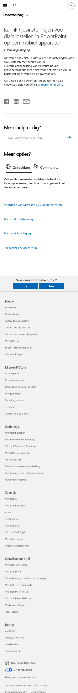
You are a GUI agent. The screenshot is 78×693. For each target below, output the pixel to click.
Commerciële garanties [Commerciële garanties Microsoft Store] (16, 413)
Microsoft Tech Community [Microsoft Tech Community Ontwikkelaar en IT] (18, 584)
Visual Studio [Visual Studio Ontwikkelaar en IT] (11, 611)
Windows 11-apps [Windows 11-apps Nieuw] (14, 354)
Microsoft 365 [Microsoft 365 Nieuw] (12, 340)
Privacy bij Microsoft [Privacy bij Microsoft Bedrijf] (15, 637)
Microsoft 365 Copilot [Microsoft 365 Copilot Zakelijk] (16, 532)
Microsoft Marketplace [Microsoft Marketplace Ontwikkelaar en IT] (16, 591)
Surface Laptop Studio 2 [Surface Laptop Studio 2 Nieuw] (17, 320)
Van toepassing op (18, 50)
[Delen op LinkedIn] (14, 100)
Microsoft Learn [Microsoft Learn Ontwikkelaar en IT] (13, 571)
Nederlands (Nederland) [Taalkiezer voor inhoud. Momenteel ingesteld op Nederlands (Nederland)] (23, 662)
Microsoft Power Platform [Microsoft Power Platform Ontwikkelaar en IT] (18, 598)
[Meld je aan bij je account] (71, 6)
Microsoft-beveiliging (17, 233)
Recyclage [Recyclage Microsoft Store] (10, 406)
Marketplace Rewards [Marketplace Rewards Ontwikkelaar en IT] (16, 605)
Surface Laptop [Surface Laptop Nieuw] (12, 314)
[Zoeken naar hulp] (14, 5)
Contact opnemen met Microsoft (21, 685)
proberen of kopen (49, 84)
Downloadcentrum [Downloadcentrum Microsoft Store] (14, 380)
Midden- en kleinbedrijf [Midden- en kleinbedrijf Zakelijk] (16, 545)
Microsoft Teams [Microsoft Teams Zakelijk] (13, 538)
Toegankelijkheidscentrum (20, 248)
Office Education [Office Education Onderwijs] (13, 459)
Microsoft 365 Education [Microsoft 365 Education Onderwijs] (17, 452)
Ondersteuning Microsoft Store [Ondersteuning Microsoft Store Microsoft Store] (20, 386)
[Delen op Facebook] (7, 100)
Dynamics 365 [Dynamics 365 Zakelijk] (12, 518)
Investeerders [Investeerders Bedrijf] (12, 644)
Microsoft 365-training (18, 219)
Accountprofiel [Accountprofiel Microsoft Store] (12, 373)
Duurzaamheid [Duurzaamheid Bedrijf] (12, 650)
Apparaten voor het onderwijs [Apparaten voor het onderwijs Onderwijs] (20, 439)
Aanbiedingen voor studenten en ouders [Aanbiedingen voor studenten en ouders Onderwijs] (25, 472)
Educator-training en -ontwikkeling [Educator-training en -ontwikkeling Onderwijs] (22, 466)
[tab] (19, 168)
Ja (25, 286)
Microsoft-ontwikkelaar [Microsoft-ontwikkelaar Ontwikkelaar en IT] (16, 564)
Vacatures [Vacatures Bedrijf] (10, 630)
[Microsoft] (39, 3)
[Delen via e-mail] (24, 100)
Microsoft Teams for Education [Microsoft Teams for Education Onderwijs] (20, 446)
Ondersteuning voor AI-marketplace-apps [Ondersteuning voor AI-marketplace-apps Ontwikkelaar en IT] (26, 578)
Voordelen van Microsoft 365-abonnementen (33, 205)
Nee (51, 286)
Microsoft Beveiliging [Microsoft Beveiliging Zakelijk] (15, 505)
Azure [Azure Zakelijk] (8, 512)
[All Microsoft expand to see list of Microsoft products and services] (5, 6)
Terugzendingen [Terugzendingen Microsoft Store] (13, 393)
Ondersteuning (13, 15)
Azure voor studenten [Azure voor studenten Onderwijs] (16, 479)
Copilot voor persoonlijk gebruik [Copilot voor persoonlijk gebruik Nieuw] (21, 334)
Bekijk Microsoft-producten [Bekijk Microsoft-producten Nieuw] (18, 347)
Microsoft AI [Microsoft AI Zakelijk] (11, 498)
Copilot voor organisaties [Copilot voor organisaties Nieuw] (17, 327)
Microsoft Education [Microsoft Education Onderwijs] (15, 432)
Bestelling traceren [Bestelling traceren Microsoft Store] (14, 400)
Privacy (43, 685)
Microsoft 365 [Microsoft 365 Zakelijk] (12, 525)
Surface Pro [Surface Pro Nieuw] (10, 307)
